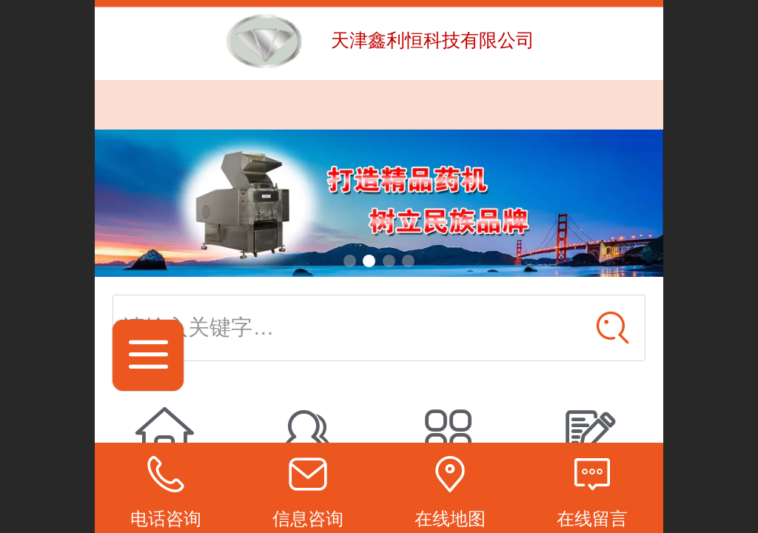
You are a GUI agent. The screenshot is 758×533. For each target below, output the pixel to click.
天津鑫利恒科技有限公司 (432, 40)
